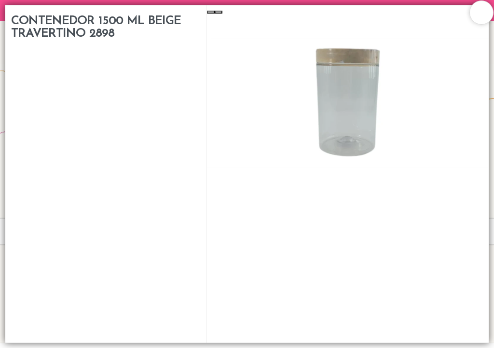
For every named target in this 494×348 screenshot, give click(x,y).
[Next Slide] (218, 12)
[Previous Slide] (211, 12)
